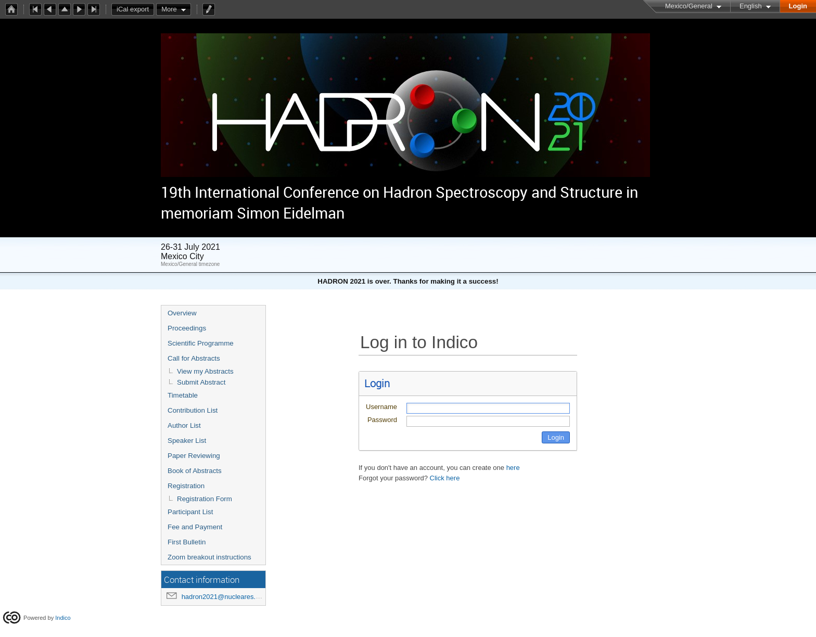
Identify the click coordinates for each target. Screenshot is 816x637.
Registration (186, 486)
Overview (182, 313)
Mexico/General (688, 6)
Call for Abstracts (194, 358)
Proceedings (187, 328)
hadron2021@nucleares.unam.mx (233, 597)
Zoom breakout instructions (209, 557)
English (751, 6)
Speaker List (187, 440)
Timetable (183, 395)
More (169, 9)
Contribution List (193, 410)
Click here (445, 478)
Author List (184, 425)
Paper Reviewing (194, 456)
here (513, 468)
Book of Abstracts (195, 471)
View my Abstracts (205, 371)
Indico (62, 618)
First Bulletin (187, 542)
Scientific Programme (201, 343)
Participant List (190, 512)
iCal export (135, 9)
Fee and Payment (195, 527)
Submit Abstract (201, 382)
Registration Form (204, 499)
